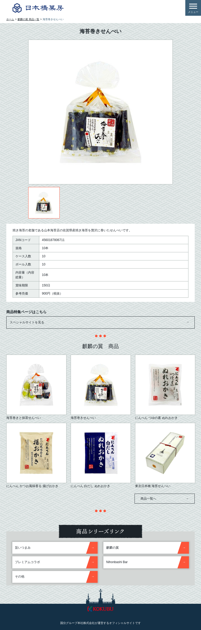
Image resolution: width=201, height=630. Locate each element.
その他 (19, 576)
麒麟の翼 (112, 547)
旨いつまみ (23, 547)
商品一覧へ (165, 498)
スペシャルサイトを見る (99, 323)
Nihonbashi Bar (117, 562)
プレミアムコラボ (27, 562)
